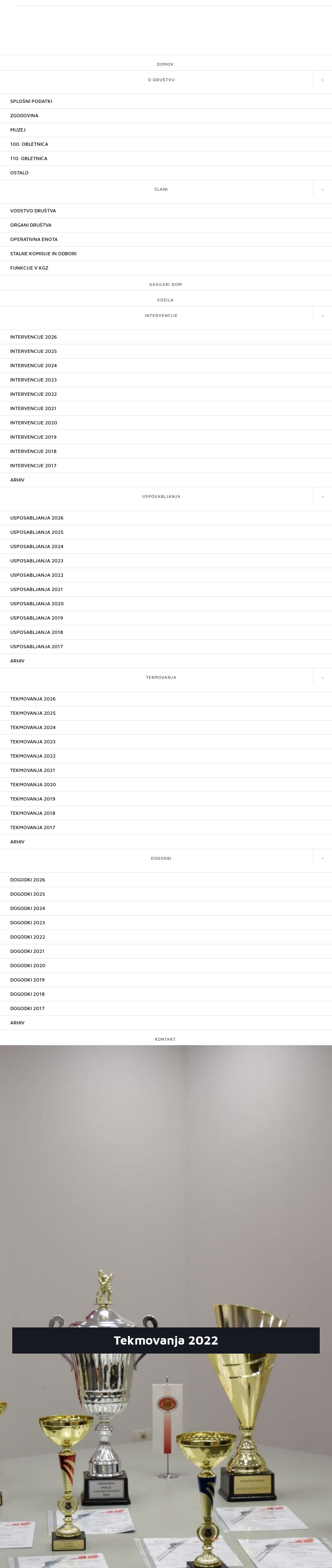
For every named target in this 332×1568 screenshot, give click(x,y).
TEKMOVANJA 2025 (33, 713)
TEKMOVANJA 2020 (33, 784)
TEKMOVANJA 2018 (32, 813)
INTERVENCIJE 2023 (33, 380)
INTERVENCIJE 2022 (33, 394)
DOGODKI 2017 (27, 1008)
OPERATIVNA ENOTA (34, 239)
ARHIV (17, 480)
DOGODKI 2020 (27, 965)
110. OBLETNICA (28, 158)
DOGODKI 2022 (27, 937)
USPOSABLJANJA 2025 (36, 532)
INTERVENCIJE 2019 (33, 437)
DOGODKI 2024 (27, 908)
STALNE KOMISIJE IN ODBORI (43, 253)
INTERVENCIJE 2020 (33, 422)
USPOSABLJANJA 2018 (36, 632)
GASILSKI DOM (165, 284)
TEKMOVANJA (161, 677)
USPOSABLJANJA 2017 (36, 646)
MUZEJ (18, 130)
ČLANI (161, 189)
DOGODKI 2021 (27, 951)
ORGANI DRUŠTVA (31, 225)
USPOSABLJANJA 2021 (36, 589)
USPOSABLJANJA (161, 496)
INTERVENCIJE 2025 (33, 351)
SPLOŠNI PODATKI (31, 101)
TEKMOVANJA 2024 (33, 727)
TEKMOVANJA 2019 (32, 799)
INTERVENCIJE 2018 (33, 451)
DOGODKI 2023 (27, 922)
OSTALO (19, 173)
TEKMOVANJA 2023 (33, 741)
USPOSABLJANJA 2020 (37, 603)
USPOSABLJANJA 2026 (36, 518)
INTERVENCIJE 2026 (33, 337)
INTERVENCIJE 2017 (33, 465)
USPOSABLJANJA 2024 (36, 546)
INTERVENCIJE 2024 (33, 365)
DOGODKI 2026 (27, 880)
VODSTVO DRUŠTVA (33, 210)
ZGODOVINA (24, 115)
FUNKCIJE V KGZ (29, 268)
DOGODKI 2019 (27, 980)
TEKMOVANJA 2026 (33, 699)
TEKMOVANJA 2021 (32, 770)
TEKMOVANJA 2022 (33, 756)
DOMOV (165, 64)
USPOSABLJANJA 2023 (36, 561)
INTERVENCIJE (161, 315)
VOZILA (165, 299)
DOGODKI (161, 858)
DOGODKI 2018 (27, 994)
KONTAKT (165, 1039)
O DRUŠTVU (161, 79)
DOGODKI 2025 (27, 894)
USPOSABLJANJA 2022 (36, 575)
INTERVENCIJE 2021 (33, 408)
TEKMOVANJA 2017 (32, 827)
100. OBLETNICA (29, 144)
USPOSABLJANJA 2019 (36, 618)
